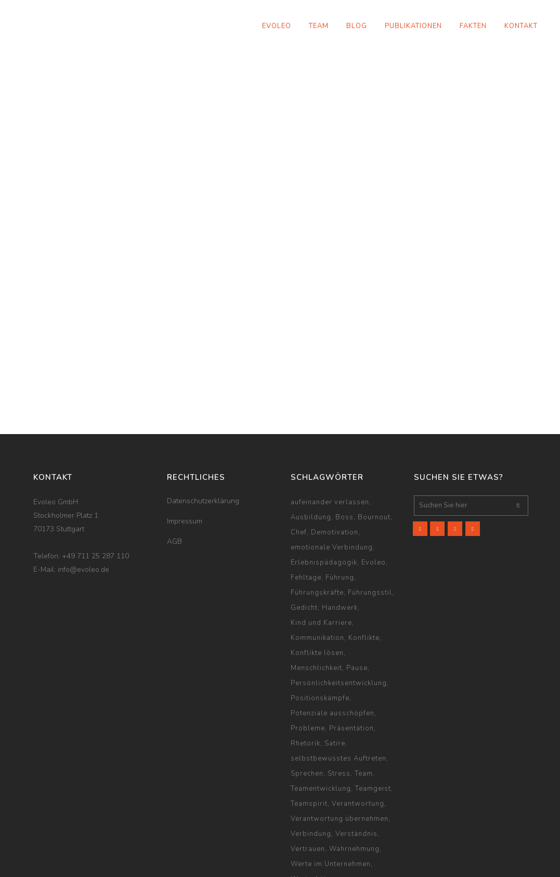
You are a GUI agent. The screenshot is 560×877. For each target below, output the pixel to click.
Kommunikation (317, 573)
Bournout (374, 452)
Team (364, 708)
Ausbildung (311, 452)
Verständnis (356, 769)
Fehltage (306, 512)
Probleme (308, 663)
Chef (299, 467)
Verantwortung (358, 738)
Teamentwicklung (321, 723)
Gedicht (304, 542)
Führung (339, 512)
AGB (174, 476)
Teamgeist (373, 723)
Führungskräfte (317, 527)
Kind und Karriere (321, 557)
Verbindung (311, 769)
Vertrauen (308, 784)
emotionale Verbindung (332, 482)
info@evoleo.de (83, 504)
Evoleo (373, 497)
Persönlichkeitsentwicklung (339, 618)
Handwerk (340, 542)
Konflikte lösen (317, 588)
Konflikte (364, 573)
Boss (344, 452)
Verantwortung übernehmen (339, 753)
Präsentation (351, 663)
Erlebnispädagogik (324, 497)
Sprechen (307, 708)
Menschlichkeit (316, 603)
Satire (334, 678)
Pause (357, 603)
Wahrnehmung (354, 784)
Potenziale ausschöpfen (332, 648)
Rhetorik (305, 678)
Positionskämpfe (320, 633)
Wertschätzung (317, 814)
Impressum (184, 456)
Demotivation (334, 467)
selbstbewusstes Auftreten (338, 693)
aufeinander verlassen (330, 437)
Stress (339, 708)
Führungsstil (370, 527)
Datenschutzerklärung (203, 436)
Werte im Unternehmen (331, 799)
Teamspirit (309, 738)
